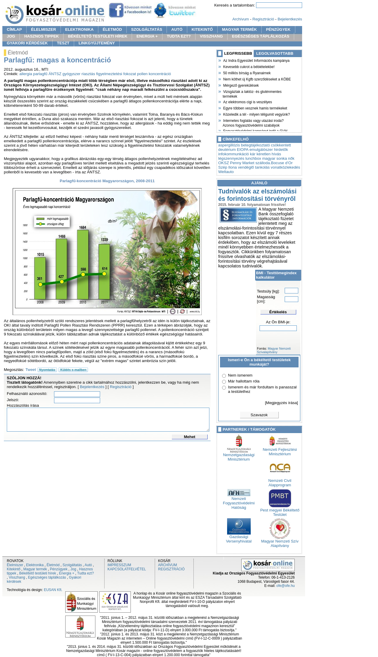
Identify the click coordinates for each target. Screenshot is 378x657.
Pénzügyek (58, 569)
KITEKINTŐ (202, 29)
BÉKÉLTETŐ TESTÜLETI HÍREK (97, 36)
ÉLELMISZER (43, 29)
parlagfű (40, 74)
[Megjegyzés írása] (281, 403)
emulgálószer (261, 149)
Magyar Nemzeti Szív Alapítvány (280, 541)
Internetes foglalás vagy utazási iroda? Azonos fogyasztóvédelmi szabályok (253, 122)
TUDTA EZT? (179, 36)
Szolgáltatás (72, 565)
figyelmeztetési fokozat (116, 74)
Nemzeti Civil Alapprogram (279, 481)
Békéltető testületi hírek (37, 573)
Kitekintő (13, 569)
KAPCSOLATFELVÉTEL (126, 569)
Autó (88, 565)
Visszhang (17, 577)
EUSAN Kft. (53, 590)
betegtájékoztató (255, 145)
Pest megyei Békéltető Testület (279, 510)
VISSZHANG (211, 36)
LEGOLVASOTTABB (275, 53)
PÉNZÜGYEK (278, 29)
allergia (25, 74)
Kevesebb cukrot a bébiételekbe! (249, 66)
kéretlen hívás (269, 154)
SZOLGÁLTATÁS (146, 29)
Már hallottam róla (244, 381)
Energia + (66, 573)
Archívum (240, 19)
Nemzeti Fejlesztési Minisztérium (280, 450)
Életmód (53, 565)
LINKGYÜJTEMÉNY (97, 43)
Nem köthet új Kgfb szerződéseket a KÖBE (257, 79)
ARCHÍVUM (167, 565)
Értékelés (278, 312)
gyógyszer (72, 74)
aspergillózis (229, 145)
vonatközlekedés (285, 167)
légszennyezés (231, 158)
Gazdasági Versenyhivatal (239, 537)
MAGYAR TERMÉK (239, 29)
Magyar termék (35, 569)
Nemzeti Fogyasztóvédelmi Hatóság (239, 501)
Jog (73, 569)
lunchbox (253, 158)
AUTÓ (177, 29)
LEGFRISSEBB (238, 53)
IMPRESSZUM (119, 565)
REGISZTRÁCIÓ (171, 569)
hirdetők (281, 149)
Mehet (189, 437)
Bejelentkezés (290, 19)
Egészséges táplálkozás (47, 577)
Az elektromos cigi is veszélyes (247, 101)
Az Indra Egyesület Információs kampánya (256, 60)
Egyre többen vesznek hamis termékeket (255, 108)
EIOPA (242, 149)
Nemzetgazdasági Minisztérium (239, 455)
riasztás (88, 74)
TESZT (63, 43)
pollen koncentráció (154, 74)
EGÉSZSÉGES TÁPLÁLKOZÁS (260, 36)
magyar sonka (274, 158)
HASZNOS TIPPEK (41, 36)
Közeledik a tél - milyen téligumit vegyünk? (256, 114)
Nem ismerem (240, 375)
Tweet (30, 369)
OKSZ (223, 163)
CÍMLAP (14, 29)
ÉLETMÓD (112, 29)
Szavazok (259, 415)
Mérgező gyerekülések (241, 85)
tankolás (262, 167)
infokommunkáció (233, 154)
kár (252, 154)
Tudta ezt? (85, 573)
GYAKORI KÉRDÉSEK (27, 43)
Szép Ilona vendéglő (236, 167)
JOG (11, 36)
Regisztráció (263, 19)
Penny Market (242, 163)
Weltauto (226, 172)
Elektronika (34, 565)
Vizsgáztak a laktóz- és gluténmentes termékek (252, 93)
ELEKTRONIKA (79, 29)
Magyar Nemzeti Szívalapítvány (274, 350)
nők (291, 158)
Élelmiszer (15, 565)
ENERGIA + (147, 36)
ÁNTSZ (54, 74)
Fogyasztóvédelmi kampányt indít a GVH (255, 130)
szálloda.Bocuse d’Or (274, 163)
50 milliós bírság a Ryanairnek (247, 72)
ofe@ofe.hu (285, 586)
